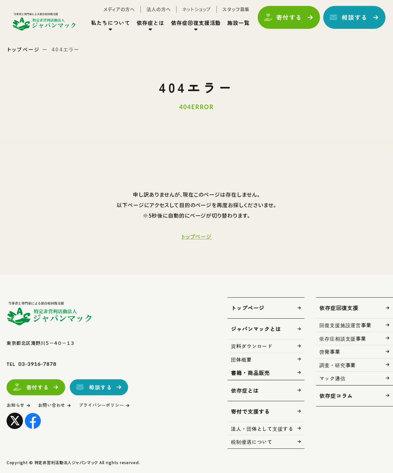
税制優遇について (251, 441)
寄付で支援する (250, 411)
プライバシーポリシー (113, 405)
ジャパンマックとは (256, 329)
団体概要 (241, 359)
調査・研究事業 (337, 365)
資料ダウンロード (251, 346)
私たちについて (104, 26)
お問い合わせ (57, 405)
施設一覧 (233, 26)
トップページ (23, 49)
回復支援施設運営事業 (345, 325)
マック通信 (332, 378)
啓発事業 (329, 351)
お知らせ (17, 405)
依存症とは (145, 26)
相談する (349, 20)
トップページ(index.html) (52, 24)
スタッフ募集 (230, 12)
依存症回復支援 (338, 308)
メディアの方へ (113, 12)
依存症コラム (336, 396)
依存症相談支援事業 (342, 338)
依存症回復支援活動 (190, 26)
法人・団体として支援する (262, 428)
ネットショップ (191, 12)
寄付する (283, 20)
